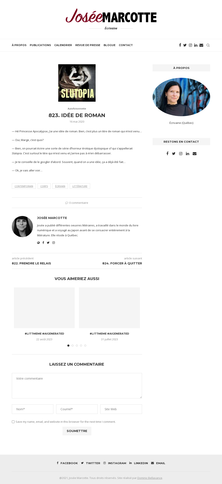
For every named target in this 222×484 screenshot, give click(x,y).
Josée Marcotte (52, 218)
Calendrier (63, 45)
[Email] (201, 45)
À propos (19, 45)
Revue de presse (87, 45)
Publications (40, 45)
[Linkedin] (195, 45)
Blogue (109, 45)
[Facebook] (180, 45)
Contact (126, 45)
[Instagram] (190, 45)
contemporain (24, 186)
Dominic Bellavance (149, 478)
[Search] (208, 45)
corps (44, 186)
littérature (79, 186)
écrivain (60, 186)
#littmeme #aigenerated (44, 333)
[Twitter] (185, 45)
